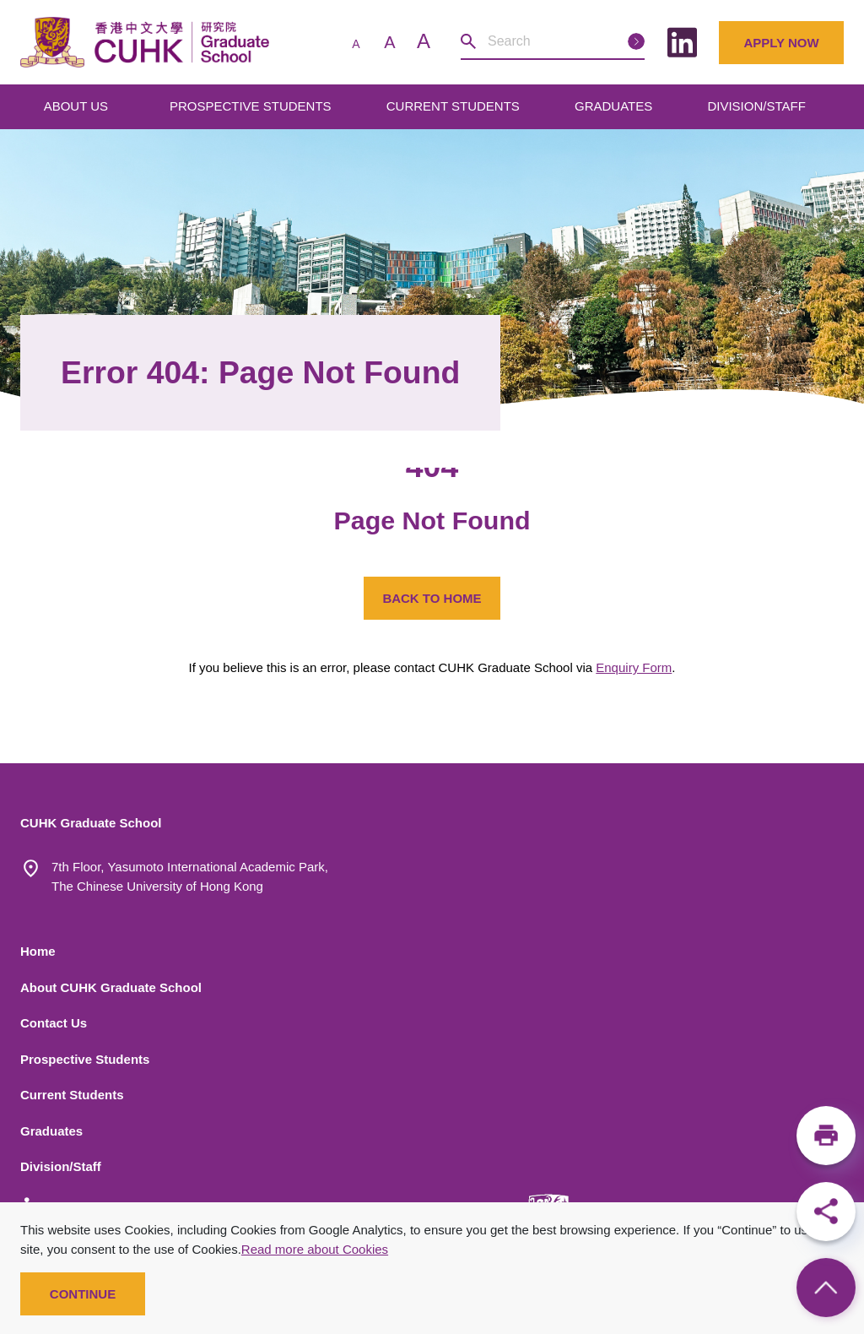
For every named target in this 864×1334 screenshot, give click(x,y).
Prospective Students (84, 1059)
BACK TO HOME (431, 598)
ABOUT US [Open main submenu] (78, 106)
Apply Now (780, 42)
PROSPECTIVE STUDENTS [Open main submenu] (252, 106)
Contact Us (53, 1023)
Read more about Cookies (314, 1249)
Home (38, 951)
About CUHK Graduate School (111, 987)
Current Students (72, 1094)
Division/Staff (60, 1166)
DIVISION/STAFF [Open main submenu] (758, 106)
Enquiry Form (634, 667)
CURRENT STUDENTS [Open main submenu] (454, 106)
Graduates (51, 1131)
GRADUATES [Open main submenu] (615, 106)
